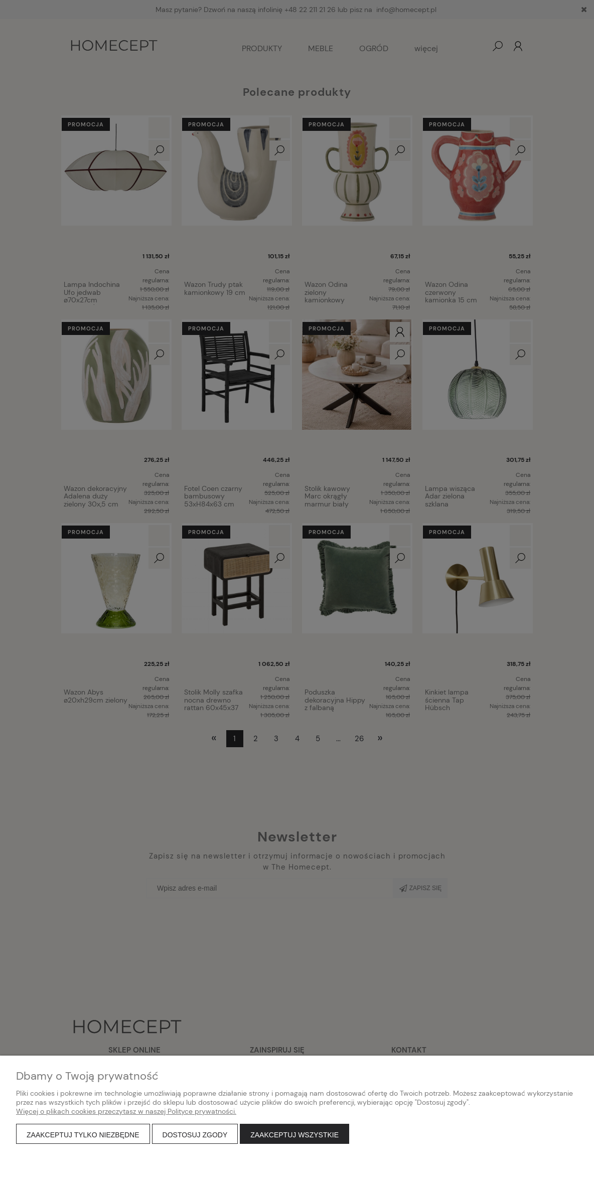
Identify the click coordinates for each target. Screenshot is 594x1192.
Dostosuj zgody (195, 1135)
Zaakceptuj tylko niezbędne (83, 1135)
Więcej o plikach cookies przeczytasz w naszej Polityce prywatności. (126, 1111)
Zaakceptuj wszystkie (294, 1135)
